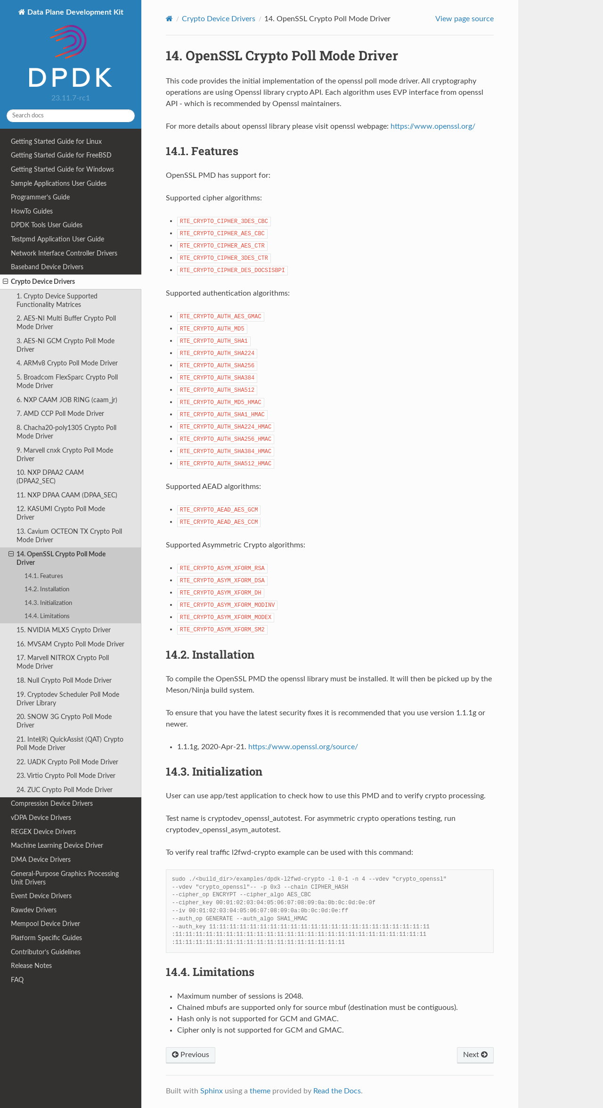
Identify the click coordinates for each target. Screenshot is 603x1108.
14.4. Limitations (47, 616)
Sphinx (211, 1091)
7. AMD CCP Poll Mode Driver (60, 413)
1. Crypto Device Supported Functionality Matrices (57, 300)
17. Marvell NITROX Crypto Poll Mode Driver (62, 662)
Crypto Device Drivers (39, 282)
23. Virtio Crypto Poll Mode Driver (65, 775)
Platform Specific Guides (46, 938)
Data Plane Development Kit (74, 48)
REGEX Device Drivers (43, 831)
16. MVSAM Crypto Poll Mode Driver (70, 644)
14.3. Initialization (48, 603)
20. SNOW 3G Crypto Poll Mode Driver (64, 721)
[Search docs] (70, 116)
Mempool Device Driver (45, 923)
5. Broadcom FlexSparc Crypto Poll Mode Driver (67, 381)
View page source (464, 19)
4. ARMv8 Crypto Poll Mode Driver (67, 363)
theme (260, 1091)
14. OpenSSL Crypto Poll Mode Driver (57, 558)
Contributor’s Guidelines (46, 952)
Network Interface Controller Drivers (64, 253)
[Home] (169, 19)
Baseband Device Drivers (47, 267)
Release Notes (31, 965)
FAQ (17, 980)
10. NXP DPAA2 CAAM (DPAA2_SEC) (50, 477)
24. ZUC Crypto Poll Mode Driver (64, 790)
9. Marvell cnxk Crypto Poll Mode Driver (64, 455)
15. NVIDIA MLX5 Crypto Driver (63, 630)
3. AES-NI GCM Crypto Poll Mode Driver (65, 345)
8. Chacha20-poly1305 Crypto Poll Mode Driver (66, 432)
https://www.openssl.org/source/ (303, 747)
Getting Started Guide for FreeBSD (61, 155)
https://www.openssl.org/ (433, 126)
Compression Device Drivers (52, 803)
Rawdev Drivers (34, 910)
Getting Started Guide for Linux (56, 141)
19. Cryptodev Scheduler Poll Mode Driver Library (67, 699)
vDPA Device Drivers (41, 817)
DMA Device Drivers (41, 859)
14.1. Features (43, 576)
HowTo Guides (32, 211)
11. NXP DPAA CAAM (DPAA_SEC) (66, 495)
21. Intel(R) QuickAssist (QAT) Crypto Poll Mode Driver (69, 744)
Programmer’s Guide (40, 197)
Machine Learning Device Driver (57, 845)
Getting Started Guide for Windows (62, 169)
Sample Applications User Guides (58, 183)
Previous (190, 1054)
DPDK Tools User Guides (46, 225)
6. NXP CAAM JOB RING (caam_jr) (66, 400)
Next (475, 1054)
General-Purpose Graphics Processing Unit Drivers (65, 878)
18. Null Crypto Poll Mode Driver (64, 680)
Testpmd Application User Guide (57, 239)
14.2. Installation (46, 590)
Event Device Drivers (41, 896)
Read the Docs (337, 1091)
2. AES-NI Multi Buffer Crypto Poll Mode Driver (66, 323)
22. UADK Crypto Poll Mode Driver (67, 762)
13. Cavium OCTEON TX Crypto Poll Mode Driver (69, 536)
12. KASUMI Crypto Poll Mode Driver (60, 513)
